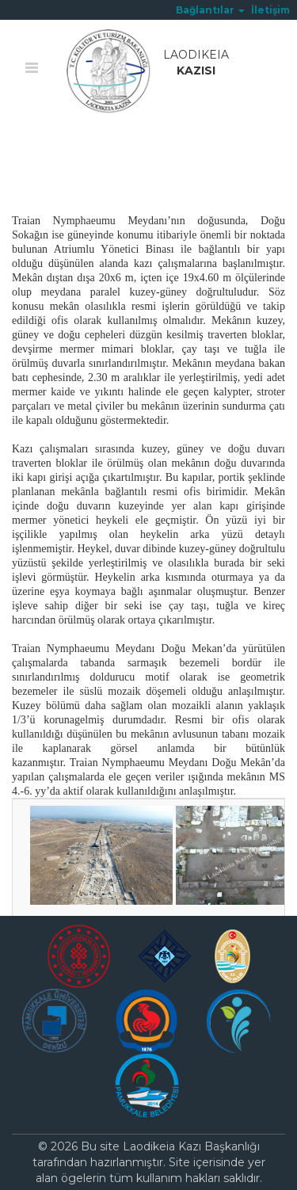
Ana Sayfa (39, 148)
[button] (210, 10)
